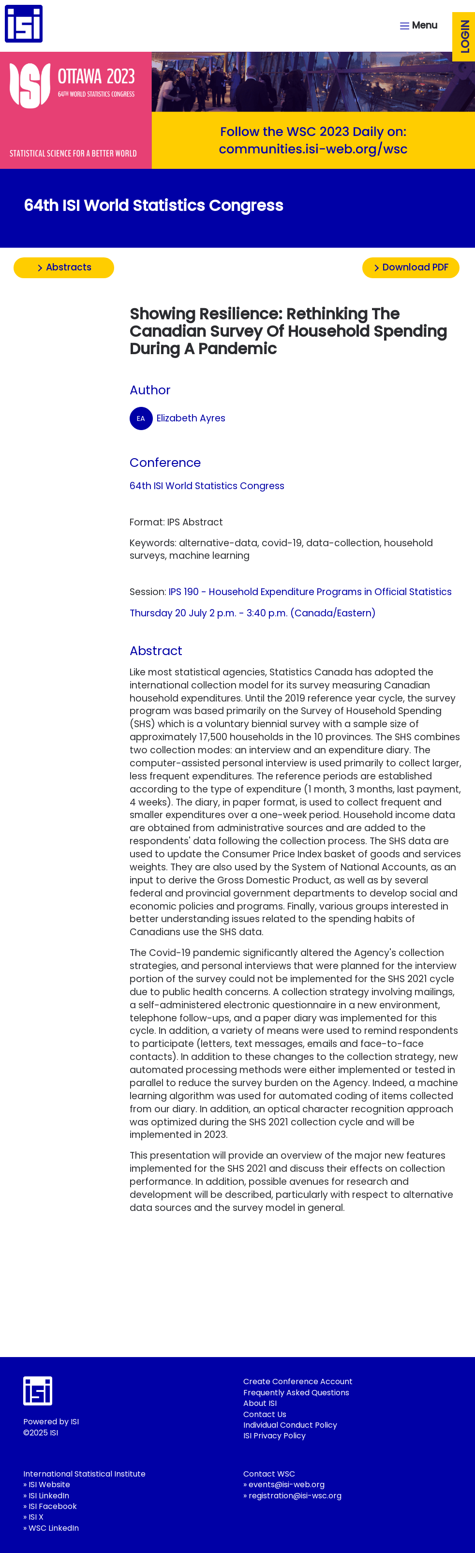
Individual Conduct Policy (290, 1425)
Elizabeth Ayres (177, 418)
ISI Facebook (53, 1506)
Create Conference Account (298, 1381)
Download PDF (416, 267)
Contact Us (264, 1414)
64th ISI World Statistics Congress (207, 486)
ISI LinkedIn (49, 1495)
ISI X (36, 1517)
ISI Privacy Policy (274, 1435)
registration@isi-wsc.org (295, 1495)
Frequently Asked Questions (296, 1392)
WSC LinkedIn (54, 1528)
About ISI (260, 1403)
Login (465, 37)
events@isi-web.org (287, 1484)
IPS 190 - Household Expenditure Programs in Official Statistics (310, 591)
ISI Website (49, 1484)
